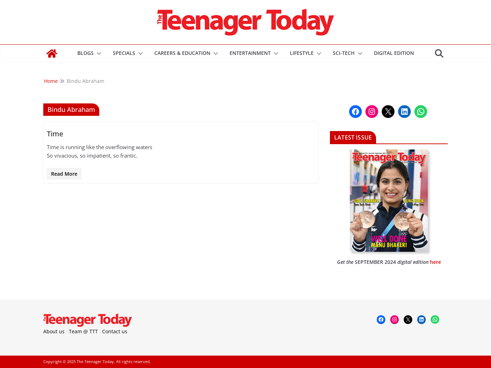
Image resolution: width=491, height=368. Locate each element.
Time (55, 133)
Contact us (114, 331)
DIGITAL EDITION (394, 53)
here (435, 262)
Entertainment (250, 53)
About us (54, 331)
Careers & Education (182, 53)
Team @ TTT (83, 331)
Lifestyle (302, 53)
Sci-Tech (344, 53)
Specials (124, 53)
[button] (97, 53)
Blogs (85, 53)
